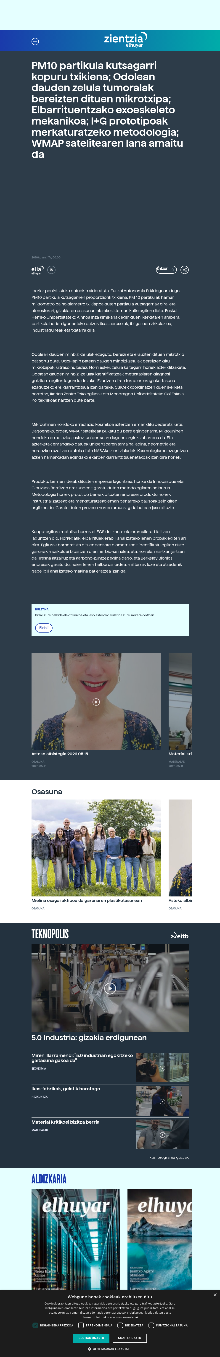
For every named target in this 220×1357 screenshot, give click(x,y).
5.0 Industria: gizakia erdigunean (89, 1037)
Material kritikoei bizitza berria (66, 1122)
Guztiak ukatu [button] (129, 1338)
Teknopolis (50, 933)
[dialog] (110, 1323)
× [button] (215, 1295)
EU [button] (51, 269)
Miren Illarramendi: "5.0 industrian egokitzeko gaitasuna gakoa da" (82, 1058)
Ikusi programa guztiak (168, 1157)
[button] (35, 41)
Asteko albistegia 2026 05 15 (60, 753)
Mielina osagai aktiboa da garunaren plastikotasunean (87, 900)
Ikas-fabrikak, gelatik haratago (66, 1088)
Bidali (43, 628)
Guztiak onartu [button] (91, 1338)
